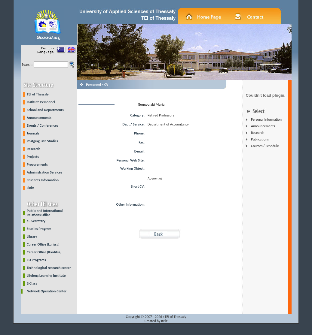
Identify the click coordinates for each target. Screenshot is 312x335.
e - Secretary (36, 221)
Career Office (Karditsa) (44, 252)
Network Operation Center (46, 291)
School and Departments (45, 110)
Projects (33, 157)
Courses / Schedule (265, 146)
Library (32, 236)
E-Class (32, 283)
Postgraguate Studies (42, 141)
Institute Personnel (41, 102)
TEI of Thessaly (38, 94)
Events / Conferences (42, 125)
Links (30, 188)
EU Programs (36, 260)
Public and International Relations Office (45, 213)
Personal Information (266, 119)
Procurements (37, 164)
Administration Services (44, 172)
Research (33, 149)
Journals (33, 133)
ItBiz (164, 321)
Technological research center (49, 268)
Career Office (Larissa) (43, 244)
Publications (260, 139)
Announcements (39, 118)
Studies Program (39, 229)
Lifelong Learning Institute (46, 275)
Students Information (43, 180)
